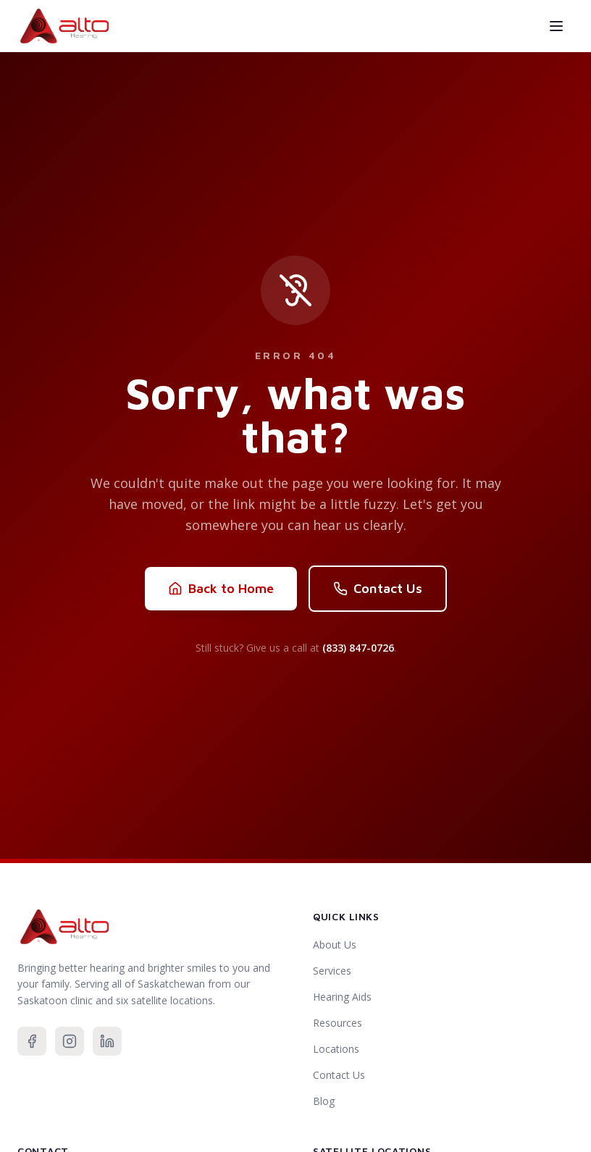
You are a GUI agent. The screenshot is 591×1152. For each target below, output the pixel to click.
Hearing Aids (342, 997)
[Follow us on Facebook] (31, 1041)
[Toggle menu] (556, 26)
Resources (337, 1023)
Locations (336, 1049)
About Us (334, 944)
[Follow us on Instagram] (69, 1041)
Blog (324, 1101)
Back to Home (221, 588)
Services (332, 970)
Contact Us (377, 588)
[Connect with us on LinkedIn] (107, 1041)
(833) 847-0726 (358, 648)
